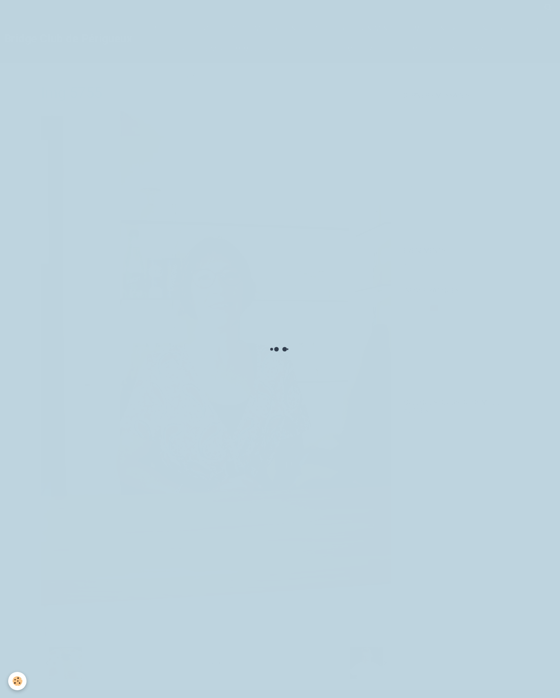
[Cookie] (17, 681)
